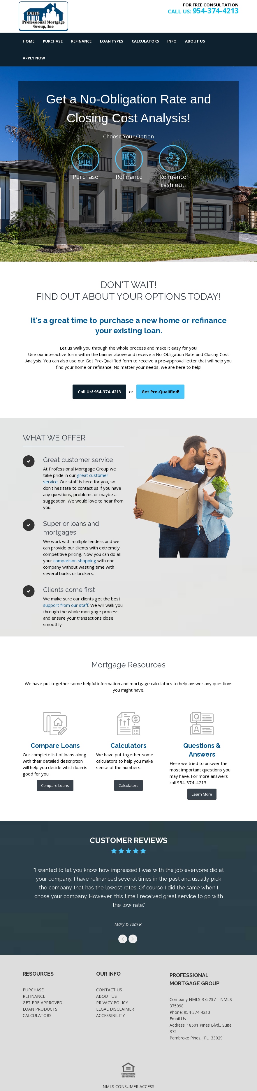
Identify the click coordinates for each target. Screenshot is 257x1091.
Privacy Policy (112, 985)
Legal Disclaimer (115, 992)
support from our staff (65, 588)
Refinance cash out (172, 164)
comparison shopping (74, 544)
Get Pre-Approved (42, 985)
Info (170, 41)
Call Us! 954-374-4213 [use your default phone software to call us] (99, 375)
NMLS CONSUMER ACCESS (128, 1069)
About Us (194, 41)
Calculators (144, 41)
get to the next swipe (132, 922)
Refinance (81, 41)
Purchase (52, 41)
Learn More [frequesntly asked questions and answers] (202, 777)
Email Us (178, 1001)
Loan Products (40, 992)
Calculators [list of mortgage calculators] (128, 768)
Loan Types (110, 41)
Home (28, 41)
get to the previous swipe (122, 922)
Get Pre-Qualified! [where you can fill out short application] (160, 375)
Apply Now (223, 41)
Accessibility (110, 998)
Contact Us (109, 973)
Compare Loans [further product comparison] (55, 768)
